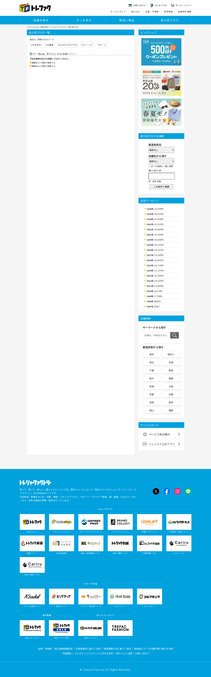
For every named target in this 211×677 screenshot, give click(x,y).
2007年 (153, 306)
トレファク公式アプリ (159, 444)
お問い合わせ (142, 653)
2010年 (155, 291)
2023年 (155, 224)
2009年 (155, 296)
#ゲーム (102, 44)
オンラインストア (183, 5)
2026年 (155, 208)
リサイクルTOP (32, 27)
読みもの (135, 11)
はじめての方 (161, 5)
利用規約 (67, 653)
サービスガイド (118, 11)
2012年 (155, 280)
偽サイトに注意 (124, 653)
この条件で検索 (161, 186)
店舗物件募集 (184, 11)
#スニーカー (87, 44)
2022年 (155, 229)
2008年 (154, 301)
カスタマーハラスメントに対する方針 (93, 653)
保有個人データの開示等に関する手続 (153, 648)
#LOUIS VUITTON (67, 44)
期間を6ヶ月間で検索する (43, 66)
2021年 (155, 234)
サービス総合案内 (156, 434)
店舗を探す (41, 20)
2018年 (155, 250)
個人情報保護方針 (64, 648)
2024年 (155, 219)
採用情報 (168, 11)
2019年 (155, 244)
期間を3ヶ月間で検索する (43, 62)
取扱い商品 (126, 20)
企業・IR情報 (152, 11)
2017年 (155, 255)
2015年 (155, 265)
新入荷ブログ (170, 20)
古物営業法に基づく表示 (88, 648)
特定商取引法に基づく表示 (117, 648)
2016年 (155, 260)
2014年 (155, 270)
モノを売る (84, 20)
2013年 (155, 275)
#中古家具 (36, 44)
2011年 (155, 286)
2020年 (155, 239)
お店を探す (44, 27)
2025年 (155, 214)
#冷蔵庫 (50, 44)
